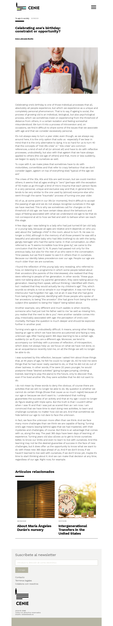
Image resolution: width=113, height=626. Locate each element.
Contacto (20, 577)
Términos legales (23, 580)
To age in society (22, 18)
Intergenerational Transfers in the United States (72, 529)
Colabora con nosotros (26, 584)
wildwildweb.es (28, 614)
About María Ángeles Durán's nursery (34, 528)
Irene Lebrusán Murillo (24, 39)
